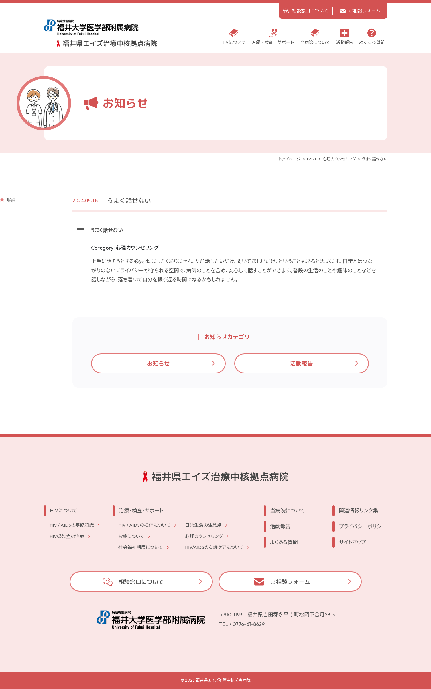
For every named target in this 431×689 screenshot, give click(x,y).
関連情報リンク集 (358, 510)
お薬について (131, 536)
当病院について (287, 510)
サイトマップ (352, 542)
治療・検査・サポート (141, 510)
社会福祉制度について (140, 547)
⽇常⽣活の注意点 (203, 525)
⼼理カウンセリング (204, 536)
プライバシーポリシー (363, 526)
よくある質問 (284, 542)
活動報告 (301, 363)
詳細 (11, 200)
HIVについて (63, 510)
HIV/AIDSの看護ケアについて (214, 547)
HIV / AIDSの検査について (144, 525)
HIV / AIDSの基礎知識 (72, 525)
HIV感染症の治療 (67, 536)
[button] (230, 230)
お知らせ (158, 363)
